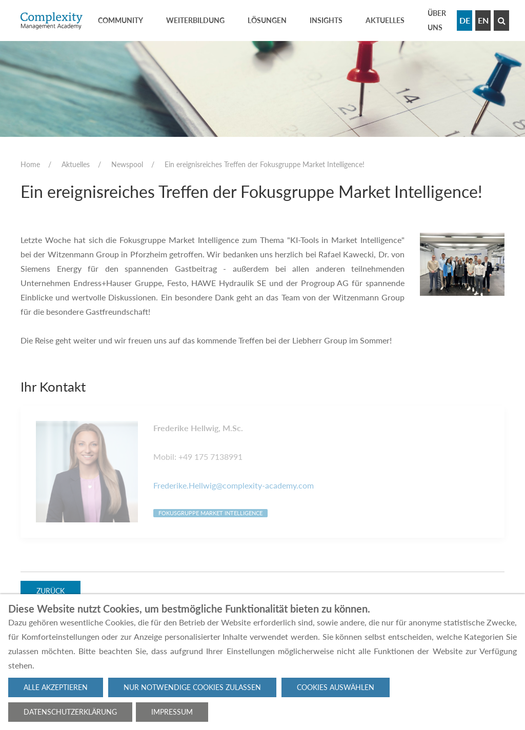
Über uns (437, 20)
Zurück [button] (51, 591)
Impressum (172, 711)
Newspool (127, 164)
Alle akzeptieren (56, 687)
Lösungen (267, 20)
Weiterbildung (195, 20)
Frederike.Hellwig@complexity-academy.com (233, 485)
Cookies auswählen (335, 687)
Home (30, 164)
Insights (326, 20)
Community (120, 20)
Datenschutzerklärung (70, 711)
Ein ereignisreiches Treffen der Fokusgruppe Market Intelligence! (265, 164)
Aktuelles (385, 20)
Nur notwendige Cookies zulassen (192, 687)
